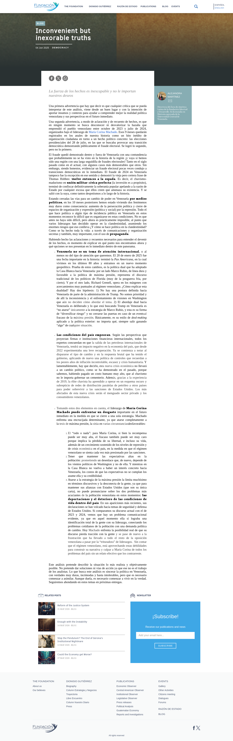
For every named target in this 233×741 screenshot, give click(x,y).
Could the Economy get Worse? (74, 654)
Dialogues (163, 698)
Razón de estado (127, 6)
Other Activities (165, 690)
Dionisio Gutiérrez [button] (100, 6)
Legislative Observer (126, 698)
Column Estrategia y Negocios (81, 690)
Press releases (124, 702)
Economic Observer (126, 686)
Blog (165, 6)
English (219, 8)
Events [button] (176, 6)
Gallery (162, 686)
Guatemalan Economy (127, 710)
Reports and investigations (129, 714)
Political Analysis (124, 706)
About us (37, 686)
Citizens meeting (166, 694)
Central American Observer (130, 690)
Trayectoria (72, 694)
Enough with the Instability (72, 621)
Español (219, 5)
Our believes (39, 690)
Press (69, 706)
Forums (162, 702)
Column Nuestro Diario (77, 702)
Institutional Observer (127, 694)
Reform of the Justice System (73, 605)
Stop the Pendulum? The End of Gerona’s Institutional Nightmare (80, 639)
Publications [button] (148, 6)
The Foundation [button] (73, 6)
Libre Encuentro (74, 698)
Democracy (60, 47)
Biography (71, 686)
